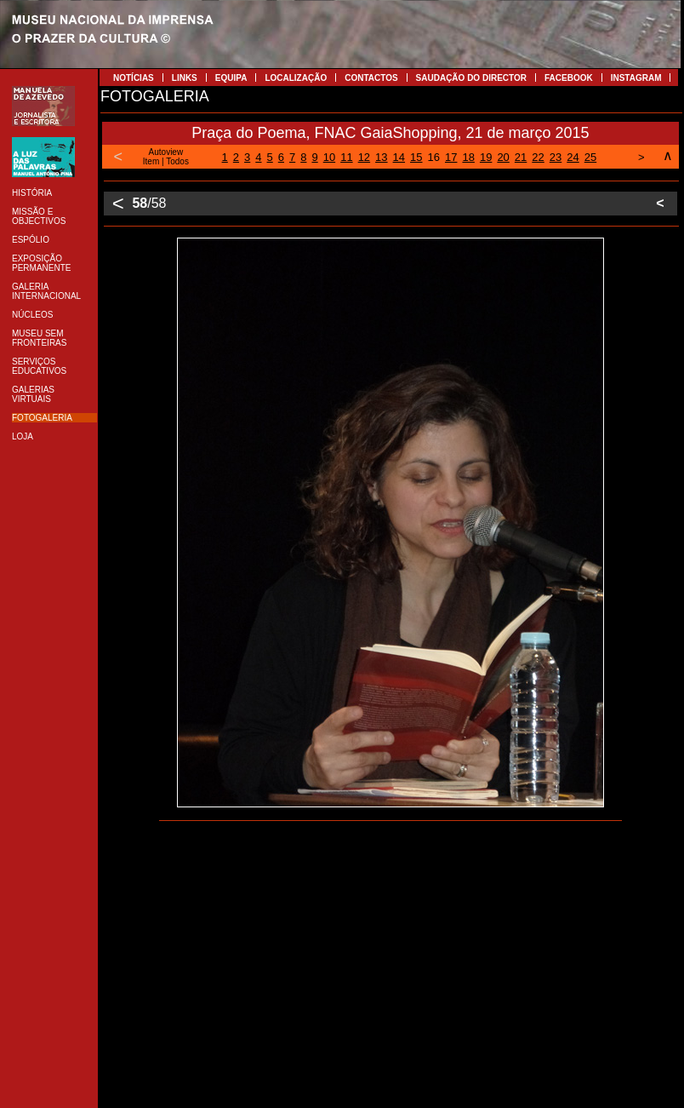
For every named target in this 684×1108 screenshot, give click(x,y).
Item (151, 161)
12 (364, 157)
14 (399, 157)
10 (329, 157)
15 (416, 157)
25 (590, 157)
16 (434, 157)
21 (521, 157)
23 (555, 157)
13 (381, 157)
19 (486, 157)
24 (573, 157)
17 (451, 157)
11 (346, 157)
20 (503, 157)
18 (468, 157)
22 (538, 157)
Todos (177, 161)
